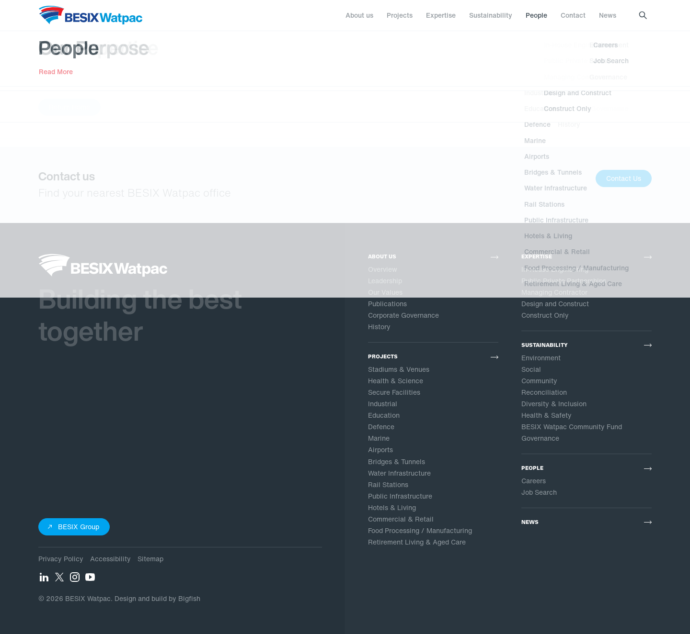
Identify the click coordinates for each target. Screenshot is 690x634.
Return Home (69, 107)
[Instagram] (74, 580)
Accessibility (110, 559)
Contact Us (623, 178)
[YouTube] (90, 580)
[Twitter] (59, 580)
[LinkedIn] (44, 580)
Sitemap (150, 559)
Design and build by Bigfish (157, 598)
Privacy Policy (60, 559)
